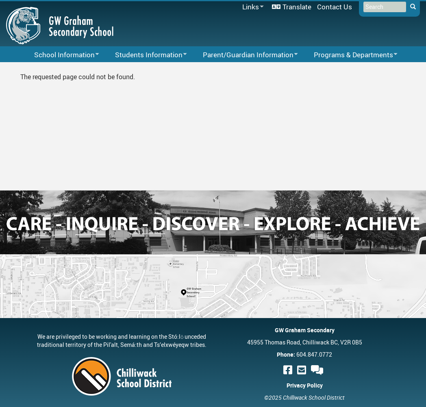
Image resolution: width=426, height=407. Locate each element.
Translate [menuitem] (297, 6)
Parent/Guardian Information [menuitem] (245, 55)
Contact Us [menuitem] (334, 6)
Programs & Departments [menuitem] (350, 55)
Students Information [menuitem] (145, 55)
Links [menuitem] (251, 7)
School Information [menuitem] (61, 55)
